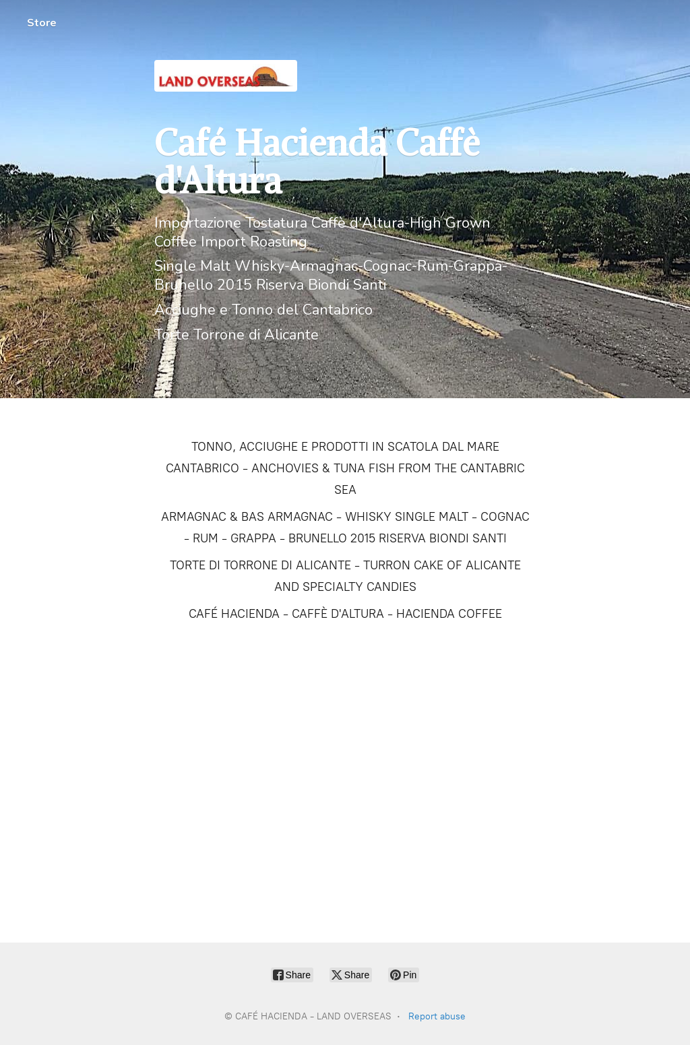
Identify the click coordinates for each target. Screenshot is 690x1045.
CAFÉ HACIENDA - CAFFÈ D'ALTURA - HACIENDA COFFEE (345, 613)
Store (42, 22)
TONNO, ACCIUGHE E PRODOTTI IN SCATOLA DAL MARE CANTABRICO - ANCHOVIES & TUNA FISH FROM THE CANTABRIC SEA (345, 468)
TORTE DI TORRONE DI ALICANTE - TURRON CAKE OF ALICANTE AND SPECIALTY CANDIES (345, 576)
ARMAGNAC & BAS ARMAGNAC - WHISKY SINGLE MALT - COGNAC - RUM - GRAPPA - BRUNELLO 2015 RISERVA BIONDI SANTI (345, 527)
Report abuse (437, 1016)
